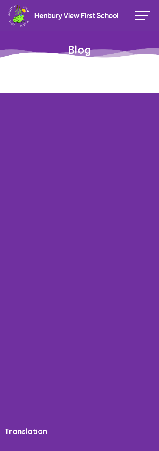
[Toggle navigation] (142, 16)
